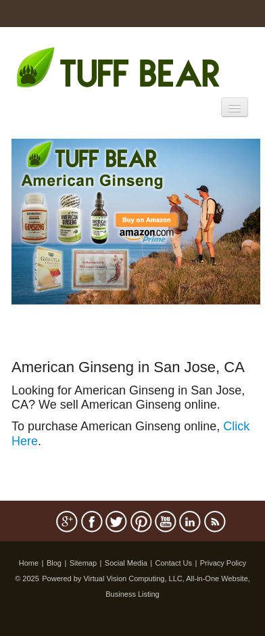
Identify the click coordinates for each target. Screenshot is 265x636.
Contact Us (173, 563)
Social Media (126, 563)
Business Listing (132, 594)
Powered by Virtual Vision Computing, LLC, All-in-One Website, (146, 578)
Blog (54, 563)
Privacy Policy (223, 563)
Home (29, 563)
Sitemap (83, 563)
